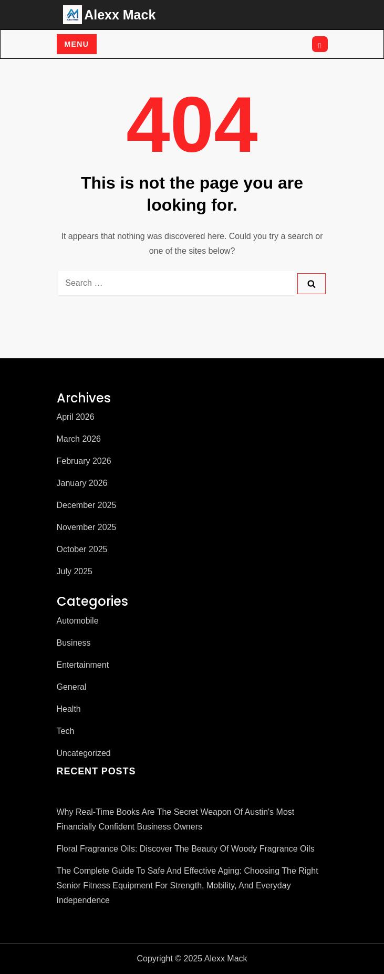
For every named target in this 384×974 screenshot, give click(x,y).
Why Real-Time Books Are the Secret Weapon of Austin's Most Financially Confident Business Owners (176, 819)
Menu (77, 44)
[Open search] (320, 44)
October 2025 (82, 549)
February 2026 (84, 461)
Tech (66, 731)
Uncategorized (84, 753)
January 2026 (82, 483)
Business (74, 642)
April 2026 (76, 416)
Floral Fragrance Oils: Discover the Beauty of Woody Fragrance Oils (186, 848)
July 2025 (75, 571)
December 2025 (87, 505)
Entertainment (83, 664)
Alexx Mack (119, 14)
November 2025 (87, 527)
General (72, 686)
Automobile (78, 620)
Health (69, 708)
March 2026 (79, 438)
